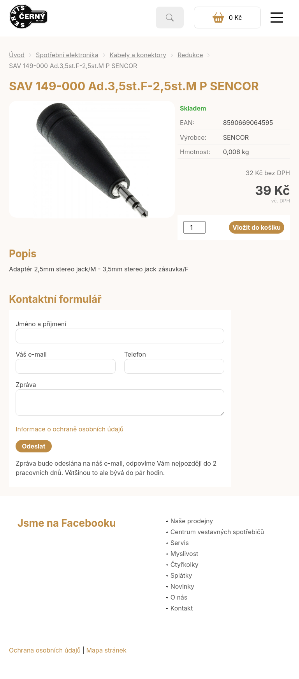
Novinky (182, 586)
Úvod (17, 55)
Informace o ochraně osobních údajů (69, 429)
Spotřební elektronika (67, 55)
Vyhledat (170, 17)
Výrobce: (193, 137)
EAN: (187, 123)
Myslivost (185, 554)
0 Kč (235, 17)
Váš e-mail (31, 354)
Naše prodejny (192, 521)
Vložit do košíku (256, 227)
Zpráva (26, 385)
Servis (180, 543)
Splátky (181, 575)
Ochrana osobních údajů (46, 650)
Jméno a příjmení (41, 324)
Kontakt (182, 608)
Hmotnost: (195, 152)
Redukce (190, 55)
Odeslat (33, 446)
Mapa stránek (106, 650)
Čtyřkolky (185, 564)
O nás (179, 597)
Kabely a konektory (138, 55)
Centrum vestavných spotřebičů (217, 532)
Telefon (135, 354)
